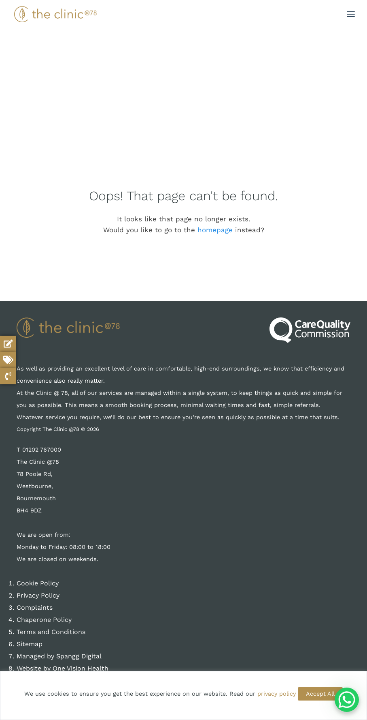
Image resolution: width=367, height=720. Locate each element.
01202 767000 (41, 449)
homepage (215, 230)
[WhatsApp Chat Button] (347, 700)
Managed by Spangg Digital (59, 656)
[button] (351, 14)
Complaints (35, 607)
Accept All (320, 693)
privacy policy (276, 693)
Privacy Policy (38, 595)
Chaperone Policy (44, 620)
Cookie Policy (38, 583)
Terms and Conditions (51, 632)
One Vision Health (80, 668)
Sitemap (29, 644)
